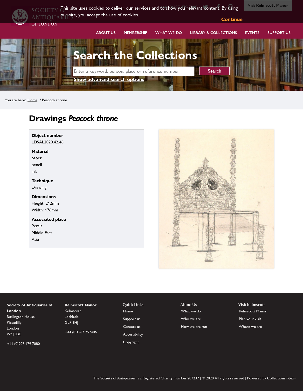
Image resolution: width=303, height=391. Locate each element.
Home (32, 100)
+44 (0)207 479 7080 (23, 343)
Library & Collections (213, 32)
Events (252, 32)
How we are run (194, 326)
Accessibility (133, 334)
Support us (131, 319)
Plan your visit (250, 319)
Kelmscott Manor (253, 311)
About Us (106, 32)
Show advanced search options (109, 79)
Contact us (131, 326)
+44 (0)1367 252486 (81, 332)
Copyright (131, 342)
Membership (135, 32)
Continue (231, 19)
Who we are (191, 319)
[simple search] (133, 71)
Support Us (279, 32)
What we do (168, 32)
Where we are (250, 326)
